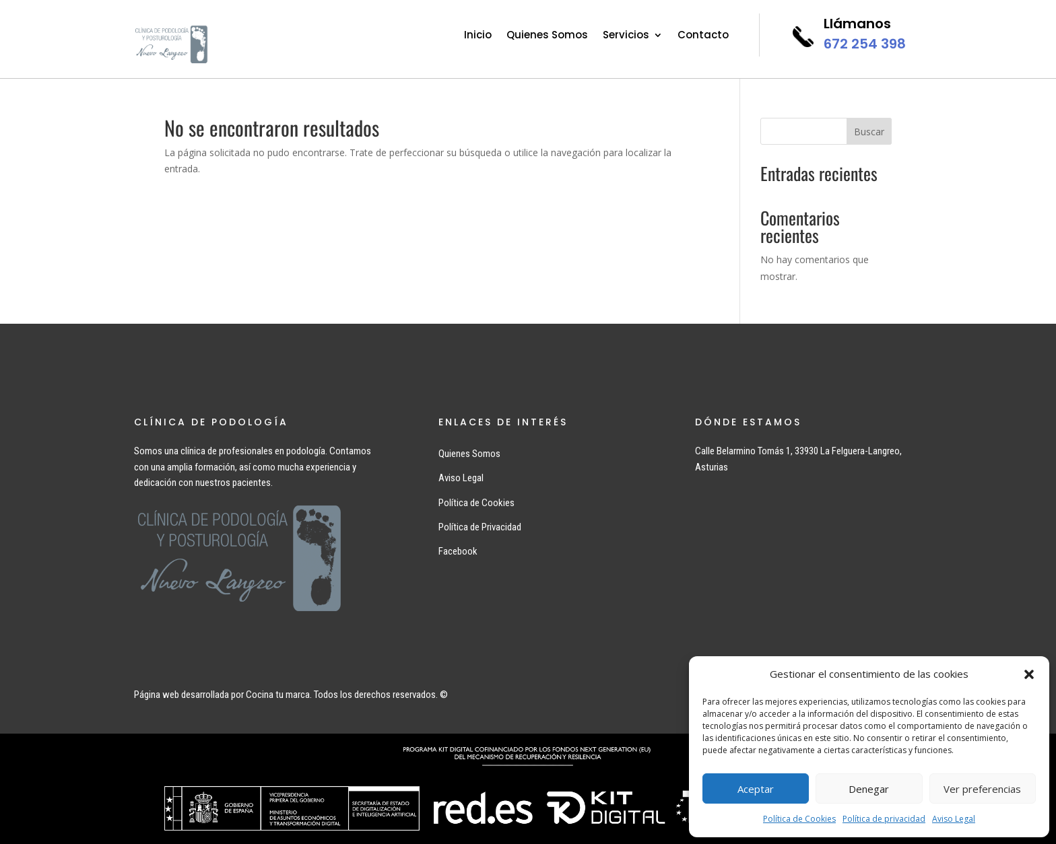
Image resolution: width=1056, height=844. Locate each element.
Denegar (869, 789)
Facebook (457, 551)
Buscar (869, 131)
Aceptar (755, 789)
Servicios (626, 36)
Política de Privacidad (479, 527)
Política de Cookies (799, 818)
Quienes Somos (547, 36)
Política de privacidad (884, 818)
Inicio (478, 36)
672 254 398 (865, 43)
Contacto (703, 36)
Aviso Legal (953, 818)
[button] (1029, 674)
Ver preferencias (982, 789)
